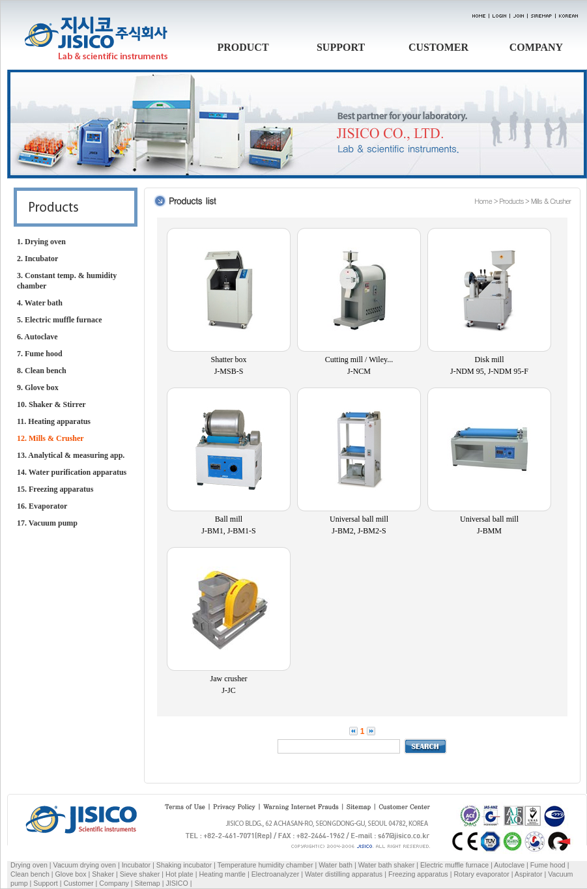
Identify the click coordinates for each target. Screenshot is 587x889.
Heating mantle (222, 874)
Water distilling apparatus (343, 874)
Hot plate (179, 874)
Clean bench (30, 874)
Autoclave (509, 865)
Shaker (103, 874)
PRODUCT (242, 47)
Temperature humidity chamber (265, 865)
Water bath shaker (386, 865)
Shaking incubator (184, 865)
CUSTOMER (438, 47)
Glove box (71, 874)
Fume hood (548, 865)
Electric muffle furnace (454, 865)
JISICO (176, 883)
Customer (78, 883)
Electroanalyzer (275, 874)
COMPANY (536, 47)
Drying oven (29, 865)
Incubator (136, 865)
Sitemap (147, 883)
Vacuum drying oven (85, 865)
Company (114, 883)
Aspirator (529, 874)
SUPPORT (341, 47)
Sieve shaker (140, 874)
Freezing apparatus (418, 874)
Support (45, 883)
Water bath (335, 865)
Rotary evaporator (481, 874)
